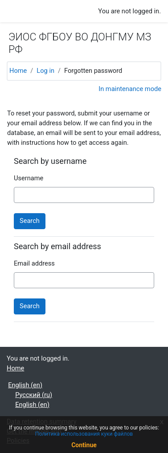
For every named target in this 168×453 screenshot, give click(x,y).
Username (28, 178)
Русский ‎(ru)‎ (33, 395)
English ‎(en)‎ (25, 385)
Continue (84, 445)
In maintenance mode (129, 89)
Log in (45, 71)
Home (18, 71)
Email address (34, 263)
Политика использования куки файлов (84, 434)
